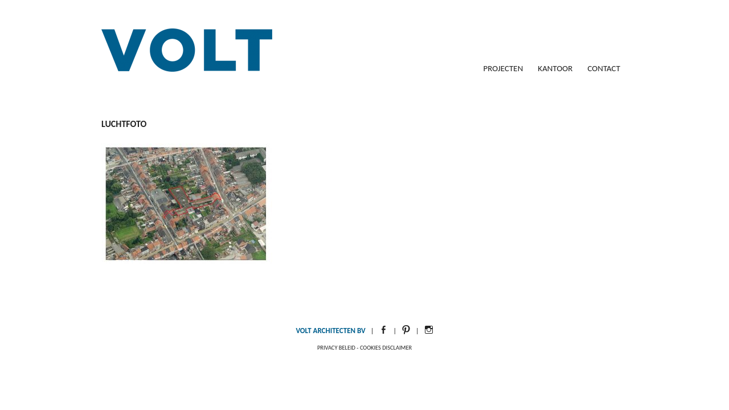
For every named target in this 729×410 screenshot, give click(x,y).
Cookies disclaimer (386, 347)
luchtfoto (123, 123)
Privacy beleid (336, 347)
